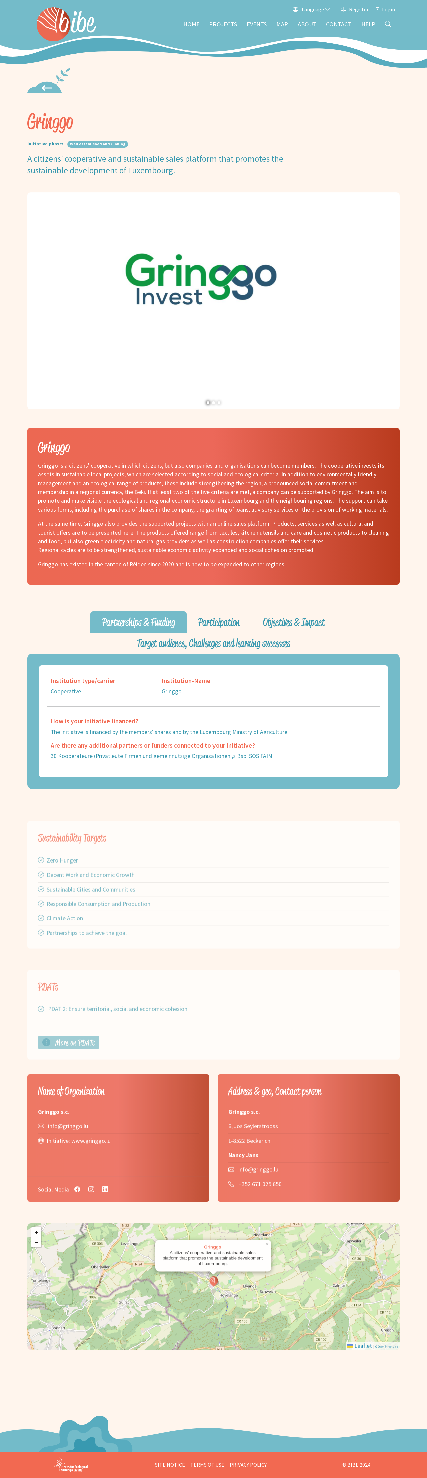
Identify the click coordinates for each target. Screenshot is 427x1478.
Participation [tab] (219, 622)
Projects (223, 24)
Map (282, 24)
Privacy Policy (248, 1464)
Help (368, 24)
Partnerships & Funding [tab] (138, 622)
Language (311, 9)
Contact (339, 24)
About (307, 24)
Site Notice (170, 1464)
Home (191, 24)
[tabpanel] (213, 721)
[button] (35, 300)
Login (384, 9)
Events (257, 24)
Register (355, 9)
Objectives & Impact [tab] (294, 622)
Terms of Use (207, 1464)
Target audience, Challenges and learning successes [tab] (213, 643)
